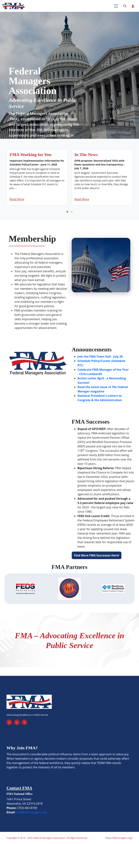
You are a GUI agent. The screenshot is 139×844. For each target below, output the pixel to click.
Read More (17, 199)
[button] (67, 212)
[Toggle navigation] (116, 6)
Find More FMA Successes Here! (96, 555)
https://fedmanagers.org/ (118, 837)
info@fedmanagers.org (31, 812)
